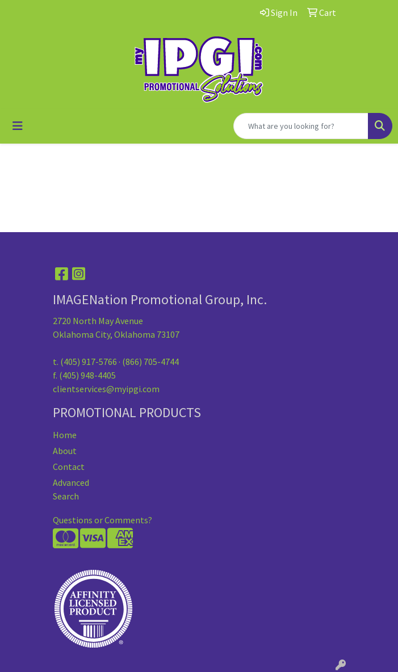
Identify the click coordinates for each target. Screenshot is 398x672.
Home (65, 434)
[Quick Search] (300, 126)
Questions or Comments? (102, 520)
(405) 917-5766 (88, 361)
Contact (69, 466)
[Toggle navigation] (18, 126)
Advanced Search (71, 489)
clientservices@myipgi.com (106, 388)
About (65, 450)
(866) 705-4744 (150, 361)
